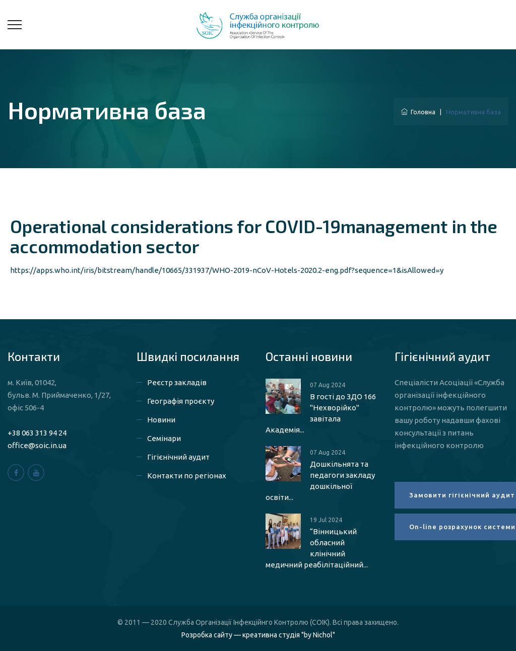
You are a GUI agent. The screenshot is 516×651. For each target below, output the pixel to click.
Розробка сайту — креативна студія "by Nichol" (258, 635)
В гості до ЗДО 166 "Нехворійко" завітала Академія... (321, 413)
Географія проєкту (180, 401)
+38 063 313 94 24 (37, 432)
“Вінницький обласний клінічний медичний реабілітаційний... (317, 548)
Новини (161, 419)
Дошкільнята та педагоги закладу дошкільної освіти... (320, 480)
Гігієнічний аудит (178, 457)
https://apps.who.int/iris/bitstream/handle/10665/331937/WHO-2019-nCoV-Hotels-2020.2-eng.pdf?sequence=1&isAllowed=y (226, 270)
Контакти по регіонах (186, 475)
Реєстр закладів (177, 382)
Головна (418, 111)
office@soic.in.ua (37, 445)
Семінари (164, 438)
